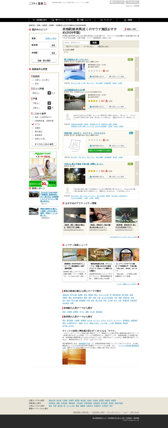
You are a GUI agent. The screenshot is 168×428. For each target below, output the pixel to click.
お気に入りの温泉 (117, 2)
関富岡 (90, 295)
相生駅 (114, 83)
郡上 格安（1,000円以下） (120, 196)
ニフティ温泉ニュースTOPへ (127, 284)
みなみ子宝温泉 (107, 298)
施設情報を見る (97, 76)
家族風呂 (38, 135)
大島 (119, 300)
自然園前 (82, 300)
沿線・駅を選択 (44, 61)
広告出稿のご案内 (98, 412)
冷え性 (92, 312)
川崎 (54, 406)
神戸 (111, 406)
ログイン (129, 6)
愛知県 (107, 400)
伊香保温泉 (88, 403)
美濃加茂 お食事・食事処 (109, 124)
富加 (85, 295)
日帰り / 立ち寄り (42, 80)
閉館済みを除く (103, 46)
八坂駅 (110, 126)
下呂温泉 (79, 403)
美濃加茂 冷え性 (95, 124)
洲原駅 (121, 126)
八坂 (98, 298)
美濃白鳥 (126, 300)
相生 (68, 300)
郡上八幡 (74, 300)
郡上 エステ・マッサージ (88, 196)
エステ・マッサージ (114, 320)
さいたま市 (70, 406)
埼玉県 (58, 400)
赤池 (132, 298)
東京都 (83, 400)
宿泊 (64, 312)
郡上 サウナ (90, 83)
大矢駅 (116, 126)
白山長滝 (65, 303)
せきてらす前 (104, 295)
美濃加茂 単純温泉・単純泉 (79, 124)
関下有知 (125, 295)
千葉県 (65, 400)
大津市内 (105, 406)
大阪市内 (89, 406)
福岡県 (113, 400)
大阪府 (89, 400)
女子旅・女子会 (68, 326)
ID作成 (136, 6)
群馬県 (77, 400)
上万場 (110, 300)
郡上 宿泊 (74, 157)
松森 (131, 295)
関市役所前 (117, 295)
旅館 (87, 312)
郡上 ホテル (82, 157)
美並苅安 (126, 298)
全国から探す (51, 38)
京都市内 (97, 406)
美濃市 (64, 298)
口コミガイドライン (114, 412)
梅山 (70, 298)
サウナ (81, 312)
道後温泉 (96, 403)
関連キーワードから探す (38, 409)
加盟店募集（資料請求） (81, 412)
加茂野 (80, 295)
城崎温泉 (72, 403)
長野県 (101, 400)
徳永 (92, 300)
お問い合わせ (134, 412)
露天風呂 (99, 312)
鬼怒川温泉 (119, 403)
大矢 (115, 298)
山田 (88, 300)
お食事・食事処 (72, 312)
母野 (90, 298)
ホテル (103, 320)
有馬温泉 (64, 403)
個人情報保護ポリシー (100, 418)
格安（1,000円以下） (70, 323)
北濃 (71, 303)
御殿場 (82, 406)
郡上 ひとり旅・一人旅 (78, 83)
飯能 (77, 406)
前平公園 (73, 295)
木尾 (94, 298)
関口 (96, 295)
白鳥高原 (133, 300)
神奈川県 (52, 400)
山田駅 (120, 83)
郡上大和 (99, 300)
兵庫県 (71, 400)
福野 (120, 298)
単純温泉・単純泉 (121, 323)
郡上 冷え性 (75, 196)
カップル (96, 320)
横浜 (50, 406)
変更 (53, 45)
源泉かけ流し (94, 323)
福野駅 (97, 198)
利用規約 (129, 418)
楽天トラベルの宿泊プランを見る (99, 150)
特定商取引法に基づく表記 (116, 418)
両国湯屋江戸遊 (84, 343)
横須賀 (60, 406)
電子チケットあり (72, 46)
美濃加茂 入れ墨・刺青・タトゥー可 (82, 126)
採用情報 (136, 418)
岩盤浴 (37, 128)
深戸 (64, 300)
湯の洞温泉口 (78, 298)
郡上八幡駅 (99, 83)
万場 (105, 300)
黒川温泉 (104, 403)
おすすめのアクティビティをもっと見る (123, 237)
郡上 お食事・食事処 (103, 196)
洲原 (85, 298)
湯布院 (111, 403)
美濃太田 (65, 295)
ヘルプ (125, 412)
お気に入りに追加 (118, 76)
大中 (115, 300)
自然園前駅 (107, 83)
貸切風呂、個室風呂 (130, 320)
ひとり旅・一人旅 (107, 323)
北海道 (95, 400)
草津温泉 (52, 403)
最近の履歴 (132, 2)
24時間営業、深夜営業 (44, 121)
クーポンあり (89, 46)
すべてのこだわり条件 (44, 144)
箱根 (58, 403)
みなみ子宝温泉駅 (101, 126)
